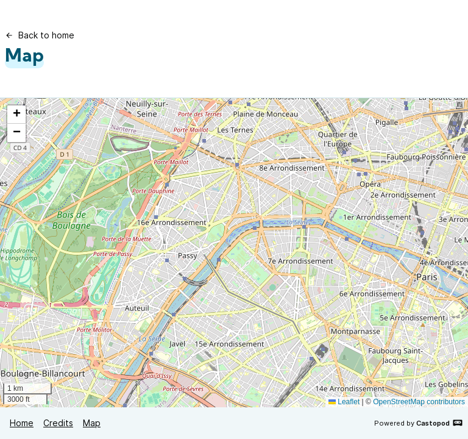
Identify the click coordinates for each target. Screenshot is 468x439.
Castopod (439, 422)
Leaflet (344, 402)
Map (92, 423)
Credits (58, 423)
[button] (16, 114)
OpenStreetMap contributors (419, 402)
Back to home (39, 35)
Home (22, 423)
